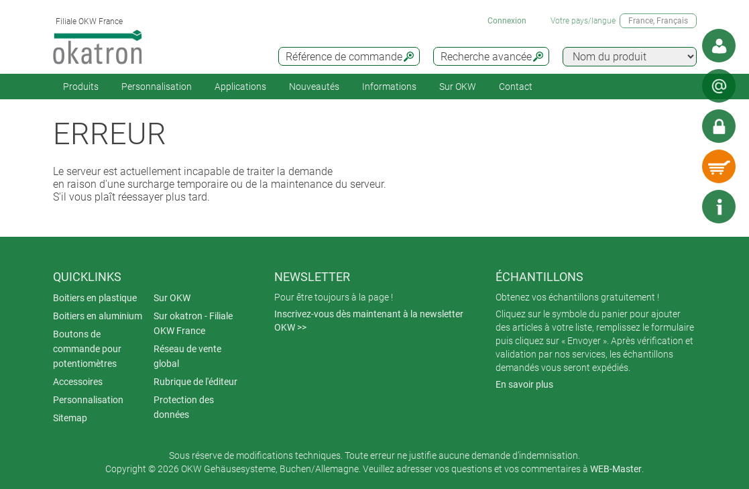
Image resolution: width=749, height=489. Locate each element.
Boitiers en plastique (95, 297)
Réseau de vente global (187, 356)
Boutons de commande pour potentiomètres (87, 349)
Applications (240, 86)
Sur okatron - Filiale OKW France (193, 323)
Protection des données (184, 407)
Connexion (506, 20)
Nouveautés (314, 86)
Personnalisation (156, 86)
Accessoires (78, 381)
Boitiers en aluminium (97, 316)
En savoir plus (524, 384)
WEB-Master (616, 469)
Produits (81, 86)
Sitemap (70, 418)
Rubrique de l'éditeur (195, 381)
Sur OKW (457, 86)
